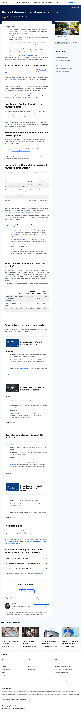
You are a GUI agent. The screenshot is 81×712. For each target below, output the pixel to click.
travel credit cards (9, 541)
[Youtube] (12, 706)
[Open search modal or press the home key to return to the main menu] (78, 2)
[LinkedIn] (10, 706)
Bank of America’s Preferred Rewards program (31, 93)
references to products (61, 42)
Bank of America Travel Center (15, 79)
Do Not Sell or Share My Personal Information (63, 666)
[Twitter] (5, 706)
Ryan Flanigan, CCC (47, 646)
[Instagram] (7, 706)
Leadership (4, 663)
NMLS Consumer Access (21, 699)
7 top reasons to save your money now (10, 642)
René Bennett (6, 646)
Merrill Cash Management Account (21, 150)
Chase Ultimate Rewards (34, 541)
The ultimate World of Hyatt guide (49, 642)
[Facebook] (2, 706)
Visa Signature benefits (25, 370)
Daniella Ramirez (25, 16)
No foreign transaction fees (24, 368)
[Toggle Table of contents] (78, 51)
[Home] (4, 2)
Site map (3, 675)
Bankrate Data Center (6, 669)
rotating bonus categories (37, 113)
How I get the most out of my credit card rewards (70, 642)
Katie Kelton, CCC (27, 646)
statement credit (24, 139)
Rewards (8, 7)
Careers (3, 672)
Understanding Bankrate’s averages (61, 672)
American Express (25, 239)
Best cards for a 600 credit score (28, 642)
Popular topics (31, 666)
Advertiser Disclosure (75, 7)
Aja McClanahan (14, 16)
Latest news (30, 663)
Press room (4, 666)
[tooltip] (35, 584)
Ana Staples (66, 646)
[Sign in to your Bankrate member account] (71, 2)
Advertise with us (31, 669)
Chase (17, 239)
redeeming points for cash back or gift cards (16, 212)
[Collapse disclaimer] (78, 39)
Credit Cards (4, 7)
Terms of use (57, 675)
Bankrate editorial (72, 39)
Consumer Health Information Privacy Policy (63, 669)
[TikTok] (15, 706)
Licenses (56, 683)
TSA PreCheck (20, 415)
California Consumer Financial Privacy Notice (63, 680)
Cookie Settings (57, 663)
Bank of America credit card (24, 55)
